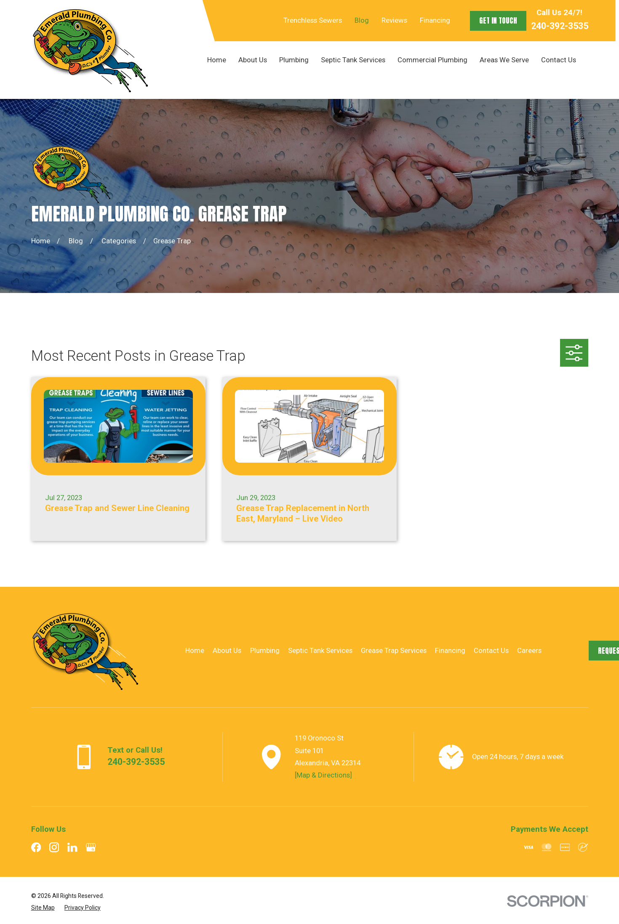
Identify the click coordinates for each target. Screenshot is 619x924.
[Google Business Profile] (91, 847)
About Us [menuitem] (252, 60)
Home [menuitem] (216, 60)
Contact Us (491, 650)
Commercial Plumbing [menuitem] (432, 60)
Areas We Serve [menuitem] (504, 60)
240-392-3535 (559, 26)
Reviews (394, 20)
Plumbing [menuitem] (294, 60)
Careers (529, 650)
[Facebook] (36, 847)
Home (194, 650)
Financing (435, 20)
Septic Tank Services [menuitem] (353, 60)
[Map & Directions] (323, 775)
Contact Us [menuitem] (558, 60)
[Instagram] (54, 847)
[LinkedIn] (72, 847)
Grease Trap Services (394, 650)
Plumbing (265, 650)
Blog (362, 20)
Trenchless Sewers (312, 20)
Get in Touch (498, 20)
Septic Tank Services (320, 650)
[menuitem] (43, 908)
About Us (227, 650)
